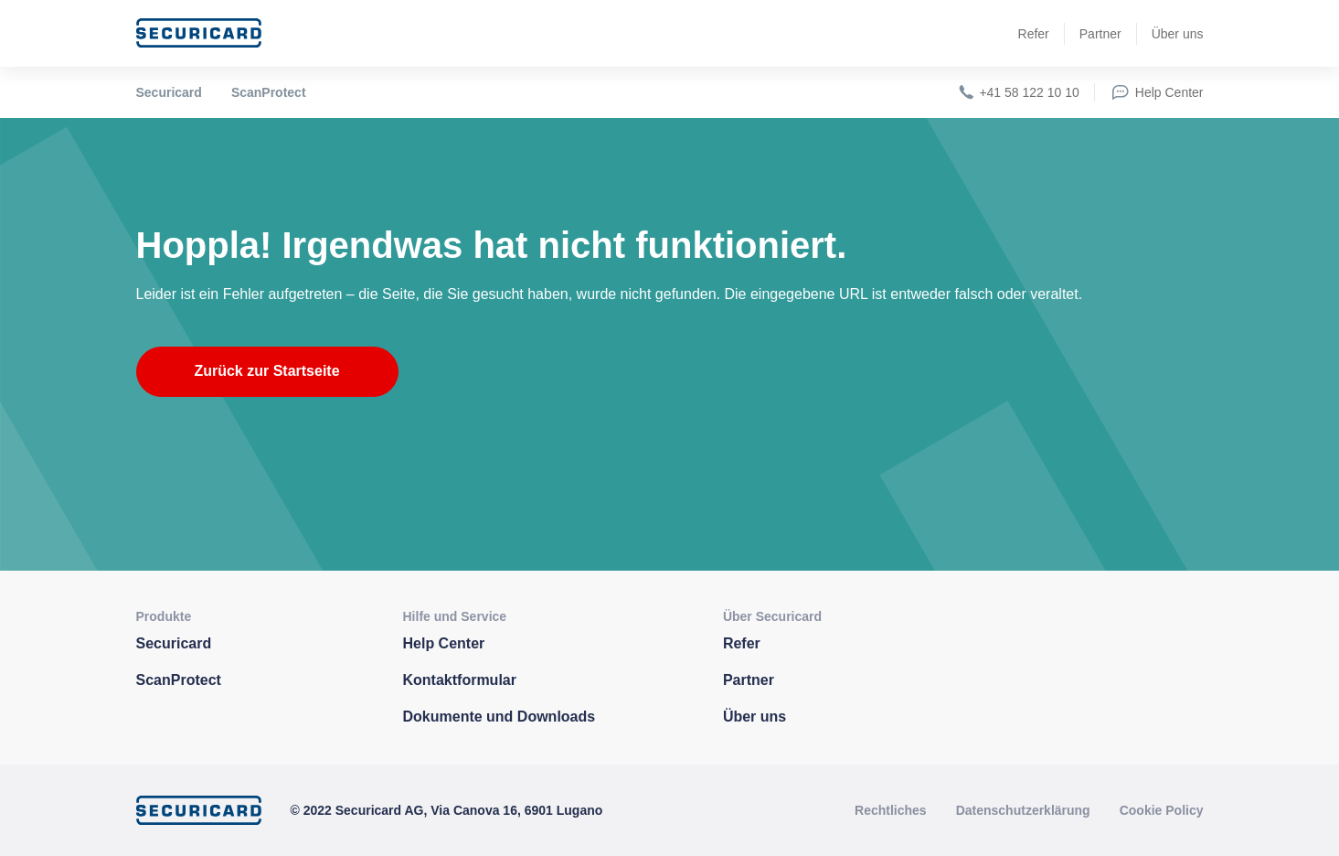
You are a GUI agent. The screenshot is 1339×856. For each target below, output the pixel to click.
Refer (1033, 34)
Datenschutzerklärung (1023, 810)
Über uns (1178, 34)
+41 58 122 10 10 (1018, 92)
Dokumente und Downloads (499, 716)
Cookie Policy (1162, 810)
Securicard (169, 92)
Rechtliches (891, 810)
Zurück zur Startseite (266, 371)
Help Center (1157, 92)
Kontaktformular (459, 680)
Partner (1100, 34)
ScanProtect (268, 92)
